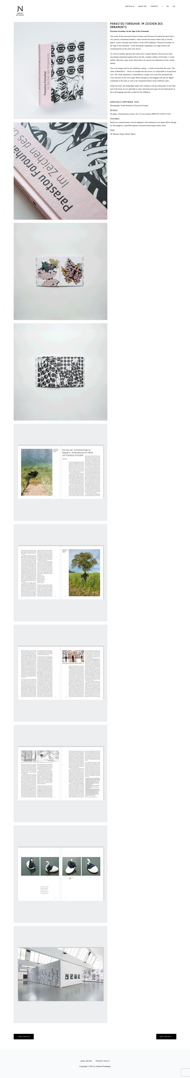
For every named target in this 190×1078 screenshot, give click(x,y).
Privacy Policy (103, 1061)
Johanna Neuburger (103, 1066)
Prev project (23, 1036)
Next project (166, 1036)
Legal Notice (86, 1061)
